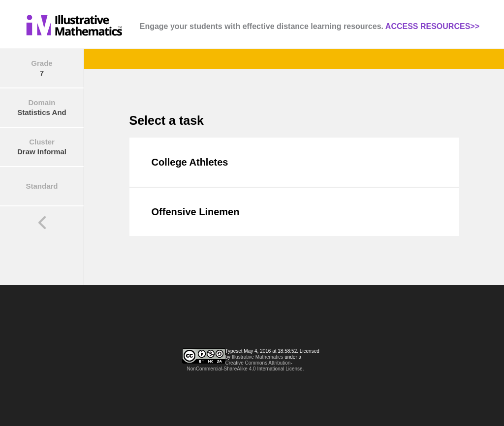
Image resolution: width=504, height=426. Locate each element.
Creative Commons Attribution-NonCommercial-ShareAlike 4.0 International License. (245, 365)
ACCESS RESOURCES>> (432, 26)
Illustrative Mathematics (257, 357)
